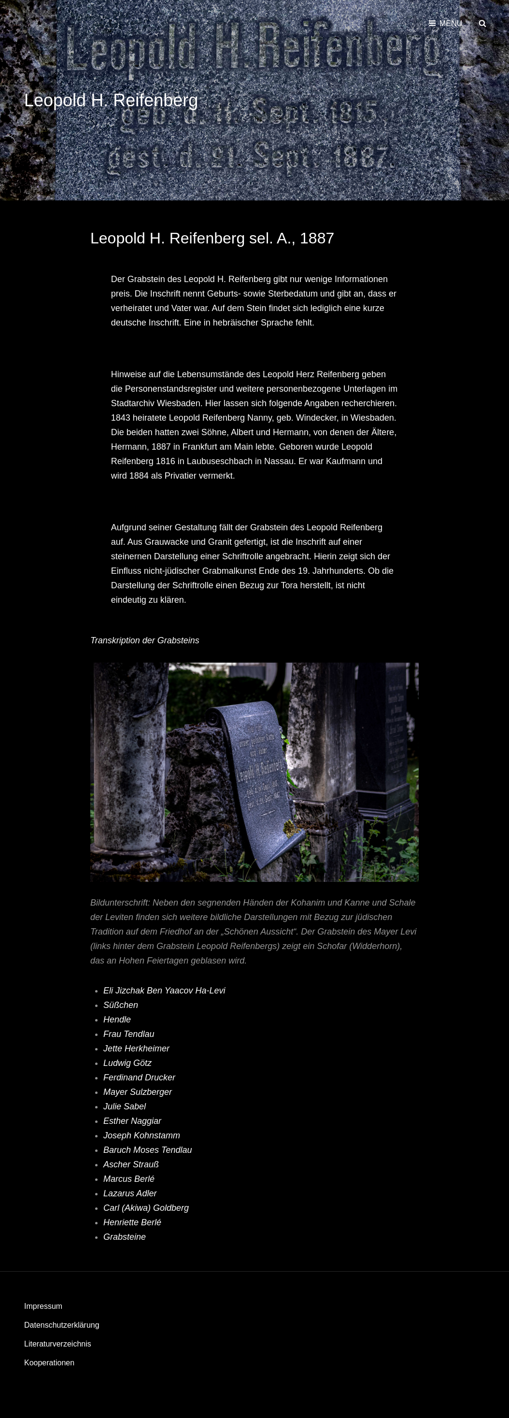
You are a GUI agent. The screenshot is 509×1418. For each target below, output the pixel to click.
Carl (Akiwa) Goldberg (147, 1208)
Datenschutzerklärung (61, 1325)
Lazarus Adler (131, 1193)
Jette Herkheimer (136, 1048)
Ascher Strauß (132, 1164)
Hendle (117, 1019)
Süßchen (120, 1005)
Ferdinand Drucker (140, 1077)
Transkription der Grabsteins (144, 640)
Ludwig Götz (127, 1063)
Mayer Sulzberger (137, 1092)
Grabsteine (124, 1237)
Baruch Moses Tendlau (147, 1150)
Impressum (43, 1306)
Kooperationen (49, 1363)
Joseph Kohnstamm (141, 1135)
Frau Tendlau (128, 1034)
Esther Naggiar (132, 1121)
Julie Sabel (124, 1106)
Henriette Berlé (133, 1222)
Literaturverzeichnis (57, 1344)
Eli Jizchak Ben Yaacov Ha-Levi (164, 990)
